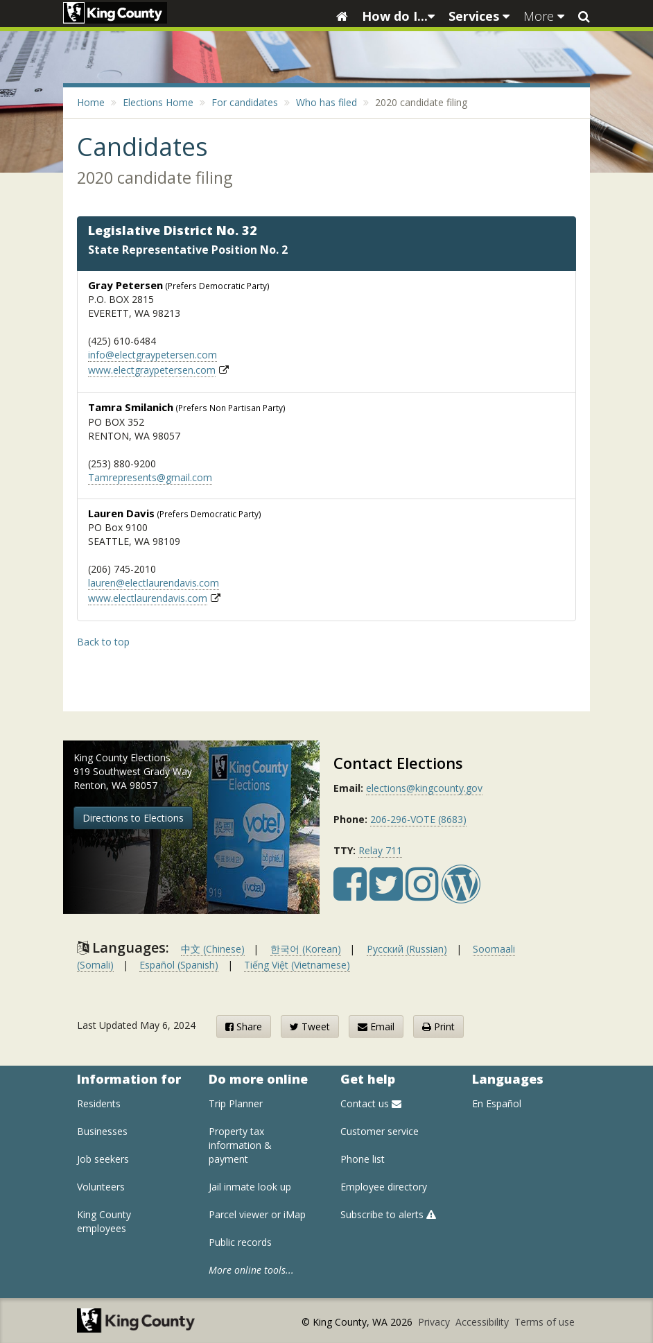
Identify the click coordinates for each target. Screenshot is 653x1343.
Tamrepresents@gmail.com (150, 477)
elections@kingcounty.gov (424, 788)
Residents (99, 1103)
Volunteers (101, 1186)
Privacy (435, 1321)
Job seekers (103, 1159)
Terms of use (544, 1321)
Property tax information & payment (240, 1145)
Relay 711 (380, 850)
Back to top (103, 641)
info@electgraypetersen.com (152, 354)
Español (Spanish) (178, 964)
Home (91, 102)
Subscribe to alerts (388, 1214)
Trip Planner (236, 1103)
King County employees (104, 1221)
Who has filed (326, 102)
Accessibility (483, 1321)
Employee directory (383, 1186)
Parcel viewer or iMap (257, 1214)
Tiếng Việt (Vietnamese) (297, 964)
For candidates (244, 102)
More (543, 16)
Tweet (310, 1026)
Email (376, 1026)
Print (438, 1026)
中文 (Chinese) (213, 948)
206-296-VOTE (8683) (418, 819)
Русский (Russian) (407, 948)
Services (479, 16)
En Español (496, 1103)
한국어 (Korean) (305, 948)
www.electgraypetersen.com (152, 369)
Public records (240, 1242)
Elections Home (158, 102)
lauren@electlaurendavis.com (153, 582)
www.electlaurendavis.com (147, 598)
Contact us (370, 1103)
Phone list (362, 1159)
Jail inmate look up (250, 1186)
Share (243, 1026)
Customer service (379, 1131)
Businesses (102, 1131)
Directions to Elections (133, 817)
